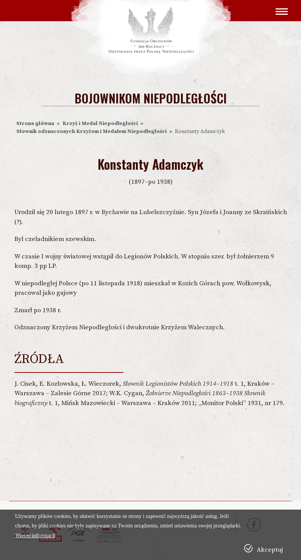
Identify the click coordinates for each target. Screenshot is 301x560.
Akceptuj (270, 550)
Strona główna (35, 123)
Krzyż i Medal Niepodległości (100, 123)
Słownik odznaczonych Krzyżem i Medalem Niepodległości (91, 131)
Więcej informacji (35, 535)
